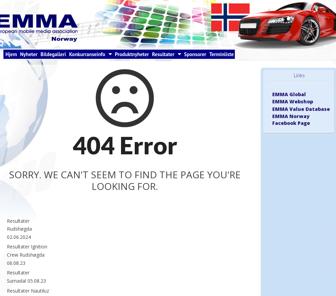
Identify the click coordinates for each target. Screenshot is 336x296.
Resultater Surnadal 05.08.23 (26, 276)
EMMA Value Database (301, 109)
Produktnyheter (132, 54)
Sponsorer (195, 54)
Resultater (163, 54)
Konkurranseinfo (87, 54)
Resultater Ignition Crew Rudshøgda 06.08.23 (27, 254)
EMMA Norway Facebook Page (291, 119)
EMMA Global (289, 94)
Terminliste (221, 54)
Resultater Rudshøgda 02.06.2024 (19, 229)
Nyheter (28, 54)
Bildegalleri (53, 54)
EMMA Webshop (292, 101)
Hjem (11, 54)
